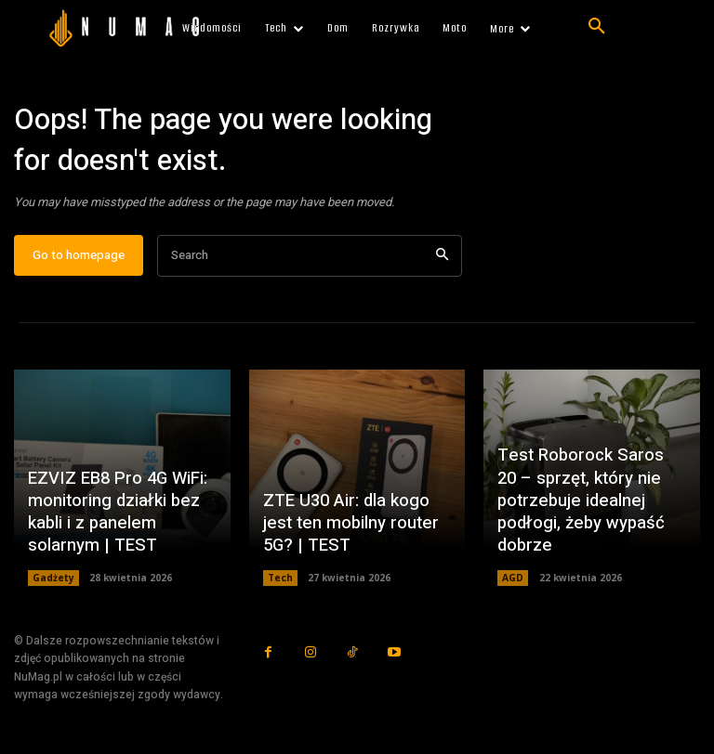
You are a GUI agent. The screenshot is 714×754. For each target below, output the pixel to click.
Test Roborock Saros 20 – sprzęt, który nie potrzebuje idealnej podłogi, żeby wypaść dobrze (589, 507)
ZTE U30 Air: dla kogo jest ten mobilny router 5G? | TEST (347, 528)
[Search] (442, 259)
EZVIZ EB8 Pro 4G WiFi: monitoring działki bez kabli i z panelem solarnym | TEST (115, 518)
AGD (512, 582)
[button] (597, 27)
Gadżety (53, 582)
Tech (280, 582)
